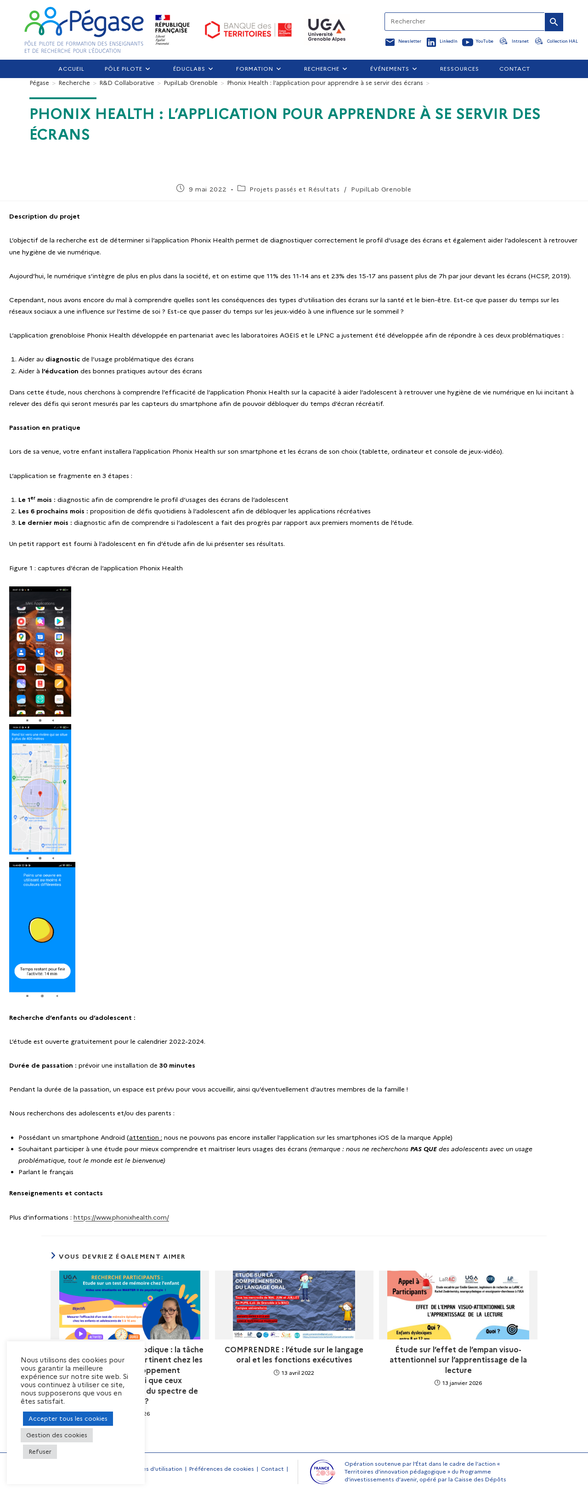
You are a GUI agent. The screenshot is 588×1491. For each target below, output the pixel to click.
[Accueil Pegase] (84, 30)
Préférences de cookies (221, 1468)
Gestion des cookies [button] (56, 1435)
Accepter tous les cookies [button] (67, 1418)
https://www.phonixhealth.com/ (121, 1217)
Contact (272, 1468)
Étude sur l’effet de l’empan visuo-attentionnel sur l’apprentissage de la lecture (458, 1360)
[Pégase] (39, 82)
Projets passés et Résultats (294, 189)
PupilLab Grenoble (381, 189)
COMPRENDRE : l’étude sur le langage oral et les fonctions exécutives (294, 1354)
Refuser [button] (39, 1451)
